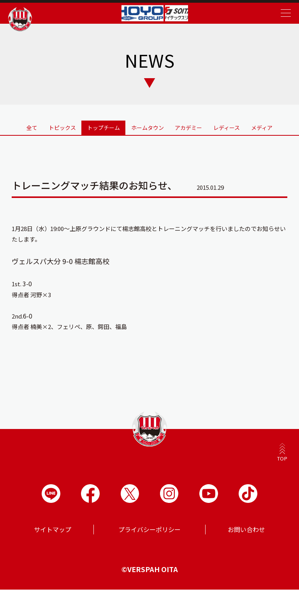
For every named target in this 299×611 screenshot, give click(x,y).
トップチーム (101, 130)
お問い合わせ (246, 550)
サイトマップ (52, 550)
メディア (278, 130)
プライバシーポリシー (149, 550)
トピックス (54, 134)
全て (17, 130)
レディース (235, 134)
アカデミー (191, 134)
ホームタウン (147, 130)
